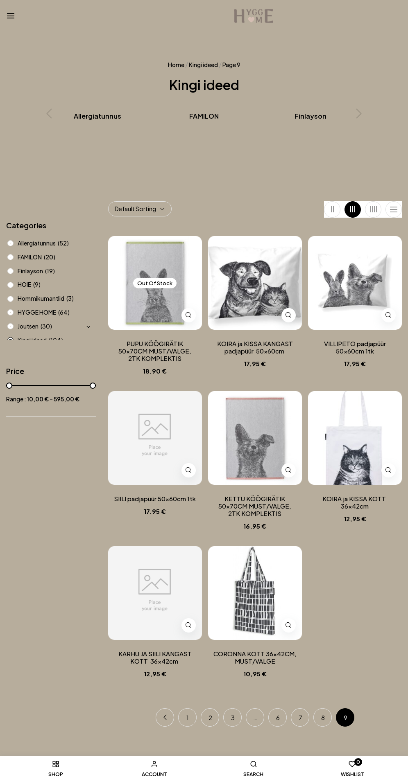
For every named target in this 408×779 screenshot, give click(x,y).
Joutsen (28, 326)
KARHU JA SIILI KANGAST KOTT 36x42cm (155, 657)
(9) (37, 284)
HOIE (24, 284)
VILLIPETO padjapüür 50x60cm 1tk (355, 347)
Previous (165, 717)
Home (176, 64)
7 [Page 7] (300, 717)
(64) (64, 312)
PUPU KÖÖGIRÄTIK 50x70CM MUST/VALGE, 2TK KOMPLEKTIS (154, 351)
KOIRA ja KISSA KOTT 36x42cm (354, 502)
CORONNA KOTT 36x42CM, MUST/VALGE (255, 657)
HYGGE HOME (37, 312)
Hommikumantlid (41, 298)
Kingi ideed (203, 64)
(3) (70, 298)
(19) (50, 271)
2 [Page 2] (210, 717)
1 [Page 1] (187, 717)
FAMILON (204, 116)
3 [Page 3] (233, 717)
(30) (46, 326)
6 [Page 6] (278, 717)
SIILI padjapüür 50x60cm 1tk (155, 498)
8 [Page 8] (323, 717)
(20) (49, 257)
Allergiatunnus (97, 116)
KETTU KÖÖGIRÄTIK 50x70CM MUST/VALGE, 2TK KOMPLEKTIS (254, 506)
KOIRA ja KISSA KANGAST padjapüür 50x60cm (255, 347)
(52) (63, 243)
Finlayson (310, 116)
